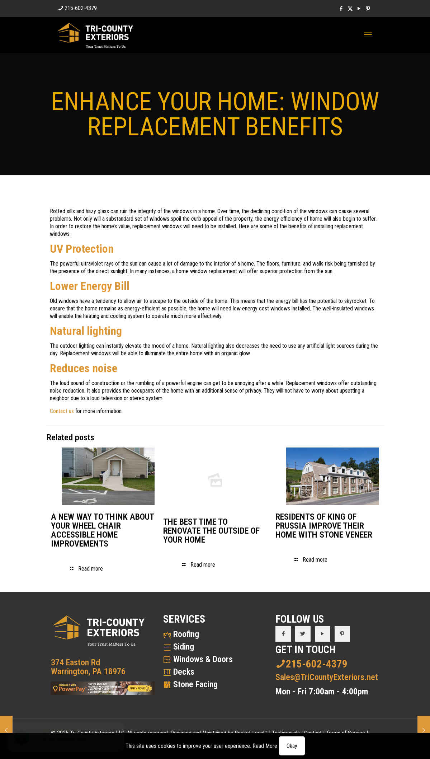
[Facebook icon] (341, 8)
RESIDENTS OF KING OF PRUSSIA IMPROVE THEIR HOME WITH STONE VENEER (323, 526)
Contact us (62, 411)
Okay (292, 745)
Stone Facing (195, 684)
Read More (264, 745)
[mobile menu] (368, 35)
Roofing (186, 634)
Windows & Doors (203, 659)
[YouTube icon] (359, 8)
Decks (183, 672)
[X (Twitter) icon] (350, 8)
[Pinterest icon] (368, 8)
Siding (183, 647)
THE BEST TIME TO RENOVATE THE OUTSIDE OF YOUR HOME (211, 531)
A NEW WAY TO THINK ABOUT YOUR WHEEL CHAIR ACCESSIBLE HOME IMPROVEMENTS (102, 530)
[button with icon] (283, 634)
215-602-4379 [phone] (81, 8)
